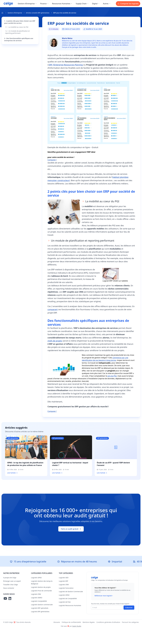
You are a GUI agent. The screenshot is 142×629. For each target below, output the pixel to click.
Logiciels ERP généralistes (40, 612)
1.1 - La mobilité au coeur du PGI (16, 27)
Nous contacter (8, 588)
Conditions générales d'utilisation (108, 622)
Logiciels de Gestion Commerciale (71, 591)
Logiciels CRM (36, 594)
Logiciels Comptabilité (39, 601)
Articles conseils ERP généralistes (37, 13)
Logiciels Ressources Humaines (70, 605)
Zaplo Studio (76, 626)
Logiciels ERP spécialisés (39, 608)
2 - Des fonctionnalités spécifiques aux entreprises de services (18, 39)
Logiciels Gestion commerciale (42, 605)
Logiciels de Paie (65, 602)
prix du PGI (112, 376)
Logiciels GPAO (36, 578)
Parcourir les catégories (130, 622)
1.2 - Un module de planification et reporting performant (17, 32)
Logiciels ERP (63, 581)
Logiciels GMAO (36, 598)
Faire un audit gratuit (71, 529)
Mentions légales (89, 622)
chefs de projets (55, 340)
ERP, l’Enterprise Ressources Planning (66, 64)
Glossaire (56, 622)
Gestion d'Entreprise (15, 13)
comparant (53, 309)
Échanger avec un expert (12, 581)
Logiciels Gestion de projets (41, 587)
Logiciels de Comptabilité (68, 598)
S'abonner (129, 607)
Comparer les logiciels (128, 3)
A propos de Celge (9, 578)
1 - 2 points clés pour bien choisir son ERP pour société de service (19, 22)
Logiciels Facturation (66, 588)
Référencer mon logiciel (104, 596)
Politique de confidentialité (71, 622)
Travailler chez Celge (10, 585)
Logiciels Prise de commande (41, 591)
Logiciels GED (63, 578)
